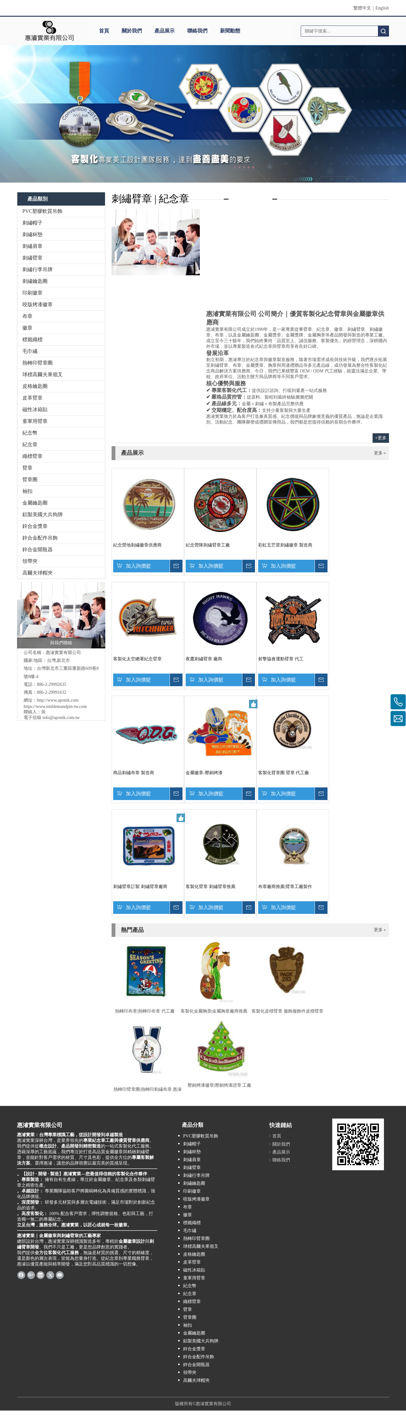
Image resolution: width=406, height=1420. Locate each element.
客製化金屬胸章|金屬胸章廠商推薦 (214, 1011)
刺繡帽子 (32, 222)
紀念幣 (30, 432)
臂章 (27, 467)
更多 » (380, 453)
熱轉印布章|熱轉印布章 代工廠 (144, 1011)
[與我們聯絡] (61, 615)
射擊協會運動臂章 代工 (281, 659)
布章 (27, 316)
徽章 (27, 327)
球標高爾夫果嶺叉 (42, 374)
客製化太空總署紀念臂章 (137, 659)
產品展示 (164, 30)
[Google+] (31, 1275)
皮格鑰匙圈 (35, 386)
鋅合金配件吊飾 (40, 538)
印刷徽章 (32, 292)
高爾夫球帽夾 (37, 573)
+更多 (380, 437)
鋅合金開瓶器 (37, 549)
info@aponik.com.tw (61, 717)
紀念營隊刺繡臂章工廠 (208, 545)
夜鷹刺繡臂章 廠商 (204, 659)
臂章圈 (30, 479)
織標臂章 (32, 456)
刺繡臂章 (32, 257)
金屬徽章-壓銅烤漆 (204, 772)
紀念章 (30, 444)
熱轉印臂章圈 (37, 362)
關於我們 (132, 30)
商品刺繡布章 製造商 (133, 772)
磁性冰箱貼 (35, 409)
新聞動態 (230, 30)
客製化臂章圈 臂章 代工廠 (283, 772)
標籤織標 (32, 339)
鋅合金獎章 (35, 526)
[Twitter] (50, 1275)
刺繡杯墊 (32, 234)
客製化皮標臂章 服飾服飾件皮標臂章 (287, 1011)
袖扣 (27, 491)
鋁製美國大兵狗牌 (42, 514)
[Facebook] (21, 1275)
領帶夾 (30, 561)
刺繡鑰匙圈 (35, 281)
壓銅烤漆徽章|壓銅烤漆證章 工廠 (219, 1085)
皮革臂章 (32, 397)
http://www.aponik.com (57, 700)
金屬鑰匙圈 (35, 502)
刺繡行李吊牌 (37, 269)
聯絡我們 (197, 30)
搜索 (383, 31)
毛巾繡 (30, 351)
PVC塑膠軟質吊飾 (42, 211)
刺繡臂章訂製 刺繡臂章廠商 (140, 886)
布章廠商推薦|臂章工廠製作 (285, 886)
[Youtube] (60, 1275)
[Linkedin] (40, 1275)
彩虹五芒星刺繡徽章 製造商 (285, 545)
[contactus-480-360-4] (156, 242)
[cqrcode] (358, 1144)
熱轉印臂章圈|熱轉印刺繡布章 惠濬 (147, 1089)
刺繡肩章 (32, 246)
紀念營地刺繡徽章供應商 (137, 545)
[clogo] (49, 31)
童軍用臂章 (35, 421)
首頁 (104, 30)
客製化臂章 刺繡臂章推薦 (210, 886)
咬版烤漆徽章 (37, 304)
